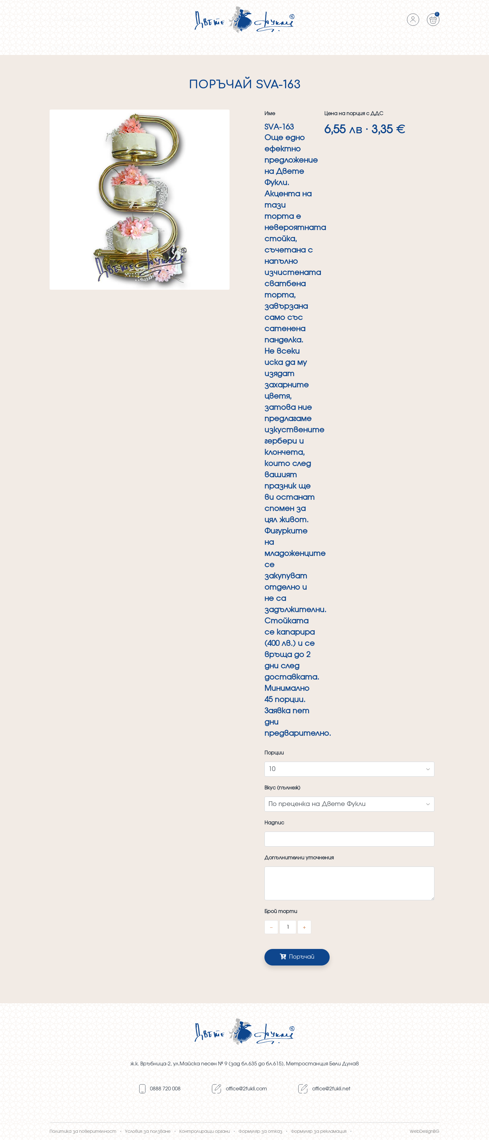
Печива (185, 48)
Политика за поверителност (83, 1131)
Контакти (426, 48)
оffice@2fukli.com (246, 1088)
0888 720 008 (165, 1088)
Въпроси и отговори (316, 48)
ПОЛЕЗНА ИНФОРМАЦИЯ (379, 48)
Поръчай (297, 957)
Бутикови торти (97, 48)
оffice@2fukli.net (331, 1088)
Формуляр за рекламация (318, 1131)
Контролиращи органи (204, 1131)
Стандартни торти (146, 48)
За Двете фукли (219, 48)
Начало (61, 48)
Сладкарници (264, 48)
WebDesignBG (424, 1131)
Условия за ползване (148, 1131)
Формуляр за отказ (260, 1131)
